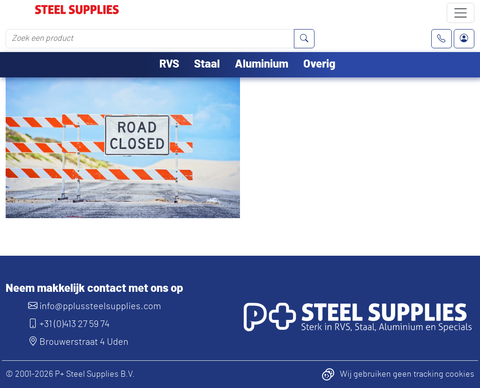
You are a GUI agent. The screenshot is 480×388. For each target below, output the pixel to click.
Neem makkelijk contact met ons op (94, 288)
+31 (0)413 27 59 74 (69, 324)
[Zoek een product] (150, 38)
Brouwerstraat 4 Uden (78, 342)
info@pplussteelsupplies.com (94, 306)
